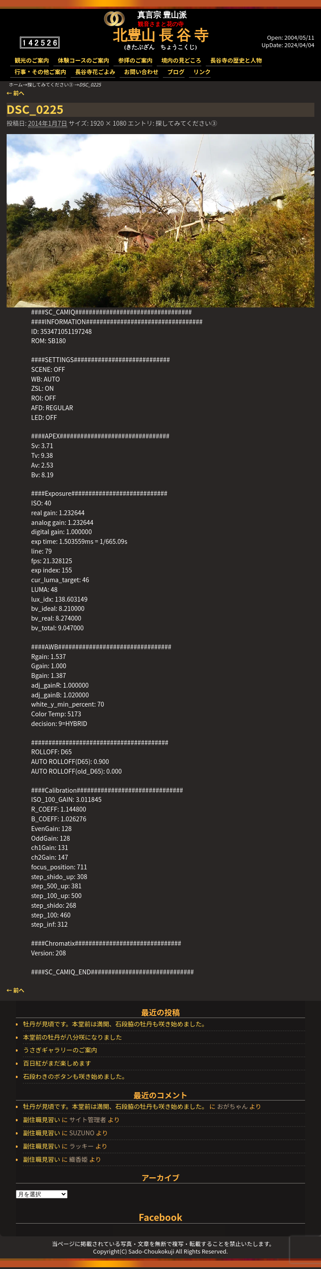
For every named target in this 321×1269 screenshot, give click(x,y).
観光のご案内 (32, 60)
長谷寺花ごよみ (95, 71)
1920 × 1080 (108, 123)
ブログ (176, 71)
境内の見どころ (181, 60)
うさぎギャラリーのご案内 (60, 1050)
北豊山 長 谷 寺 (160, 35)
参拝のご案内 (135, 60)
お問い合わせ (141, 71)
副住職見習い (41, 1119)
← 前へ (16, 93)
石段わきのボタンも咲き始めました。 (75, 1077)
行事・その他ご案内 (40, 71)
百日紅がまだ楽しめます (57, 1063)
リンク (202, 71)
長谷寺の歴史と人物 (236, 60)
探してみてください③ (50, 84)
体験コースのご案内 (83, 60)
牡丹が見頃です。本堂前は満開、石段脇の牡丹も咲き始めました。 (115, 1024)
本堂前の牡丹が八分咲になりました (72, 1037)
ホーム (16, 84)
